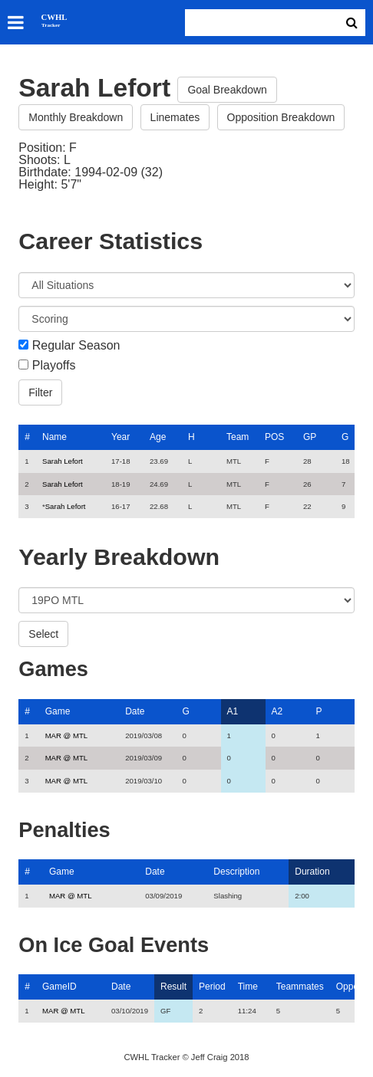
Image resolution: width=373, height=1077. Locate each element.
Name (54, 437)
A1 (233, 711)
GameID (59, 986)
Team (237, 437)
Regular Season (76, 346)
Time (248, 986)
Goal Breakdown (227, 90)
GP (309, 437)
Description (236, 871)
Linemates (175, 117)
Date (134, 711)
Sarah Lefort (62, 461)
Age (158, 437)
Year (120, 437)
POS (274, 437)
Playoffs (54, 366)
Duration (312, 871)
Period (212, 986)
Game (58, 711)
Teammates (300, 986)
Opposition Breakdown (281, 117)
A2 (277, 711)
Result (173, 986)
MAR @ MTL (66, 735)
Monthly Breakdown (75, 117)
